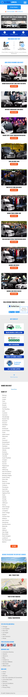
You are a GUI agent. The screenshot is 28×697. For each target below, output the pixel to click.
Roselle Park (5, 419)
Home (4, 671)
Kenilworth (5, 428)
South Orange (6, 483)
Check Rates (14, 86)
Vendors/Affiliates (7, 662)
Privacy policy (6, 687)
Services (5, 675)
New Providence (6, 471)
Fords (3, 432)
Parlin (3, 495)
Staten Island (5, 434)
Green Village (6, 512)
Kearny (4, 505)
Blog (4, 658)
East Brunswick (6, 524)
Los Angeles (6, 628)
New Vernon (5, 520)
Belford (4, 542)
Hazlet (4, 528)
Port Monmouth (6, 540)
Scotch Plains (6, 430)
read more (14, 389)
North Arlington (6, 536)
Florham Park (6, 516)
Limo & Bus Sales (7, 679)
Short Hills (5, 479)
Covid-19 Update (10, 11)
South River (5, 508)
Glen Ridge (5, 532)
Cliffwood (4, 503)
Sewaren (4, 422)
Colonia (4, 403)
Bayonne (4, 481)
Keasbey (4, 452)
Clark (3, 401)
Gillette (4, 497)
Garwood (4, 415)
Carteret (4, 407)
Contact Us (6, 660)
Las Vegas (5, 632)
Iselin (3, 411)
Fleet (4, 673)
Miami (4, 634)
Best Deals (6, 663)
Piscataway (5, 487)
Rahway (4, 395)
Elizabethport (6, 442)
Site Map (5, 685)
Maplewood (5, 465)
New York (5, 630)
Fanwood (4, 440)
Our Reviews (19, 11)
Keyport (4, 514)
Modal (4, 638)
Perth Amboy (5, 444)
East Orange (5, 491)
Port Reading (5, 409)
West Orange (5, 506)
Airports (5, 654)
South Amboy (6, 477)
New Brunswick (6, 473)
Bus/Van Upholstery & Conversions (12, 677)
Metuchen (5, 436)
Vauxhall (4, 456)
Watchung (5, 469)
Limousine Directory (8, 652)
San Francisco (6, 636)
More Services (14, 376)
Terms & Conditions (8, 683)
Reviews (5, 681)
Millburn (4, 467)
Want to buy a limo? (24, 310)
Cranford (4, 413)
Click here (24, 311)
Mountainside (6, 448)
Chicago (5, 626)
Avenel (4, 397)
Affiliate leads (6, 665)
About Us (5, 656)
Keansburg (5, 522)
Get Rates (14, 7)
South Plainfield (6, 458)
